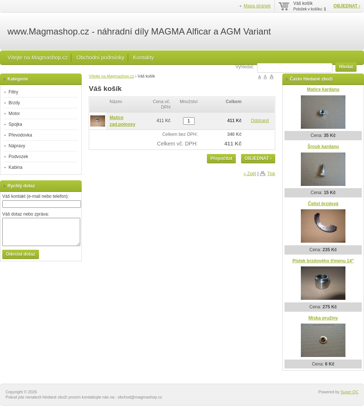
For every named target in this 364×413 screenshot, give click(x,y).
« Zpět (250, 173)
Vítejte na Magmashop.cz (37, 57)
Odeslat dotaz (20, 254)
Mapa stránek (257, 6)
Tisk (271, 173)
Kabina (15, 167)
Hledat (346, 66)
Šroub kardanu (323, 146)
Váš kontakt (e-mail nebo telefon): (35, 196)
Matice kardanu (323, 89)
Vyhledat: (244, 66)
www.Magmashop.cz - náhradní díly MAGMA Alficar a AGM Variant (139, 31)
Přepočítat (222, 158)
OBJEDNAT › (347, 6)
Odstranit (260, 120)
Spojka (15, 124)
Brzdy (14, 102)
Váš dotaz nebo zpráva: (25, 214)
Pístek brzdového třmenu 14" (323, 260)
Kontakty (143, 57)
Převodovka (20, 135)
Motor (14, 113)
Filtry (13, 92)
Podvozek (18, 156)
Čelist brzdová (323, 203)
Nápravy (17, 145)
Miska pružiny (323, 318)
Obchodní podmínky (100, 57)
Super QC (349, 392)
